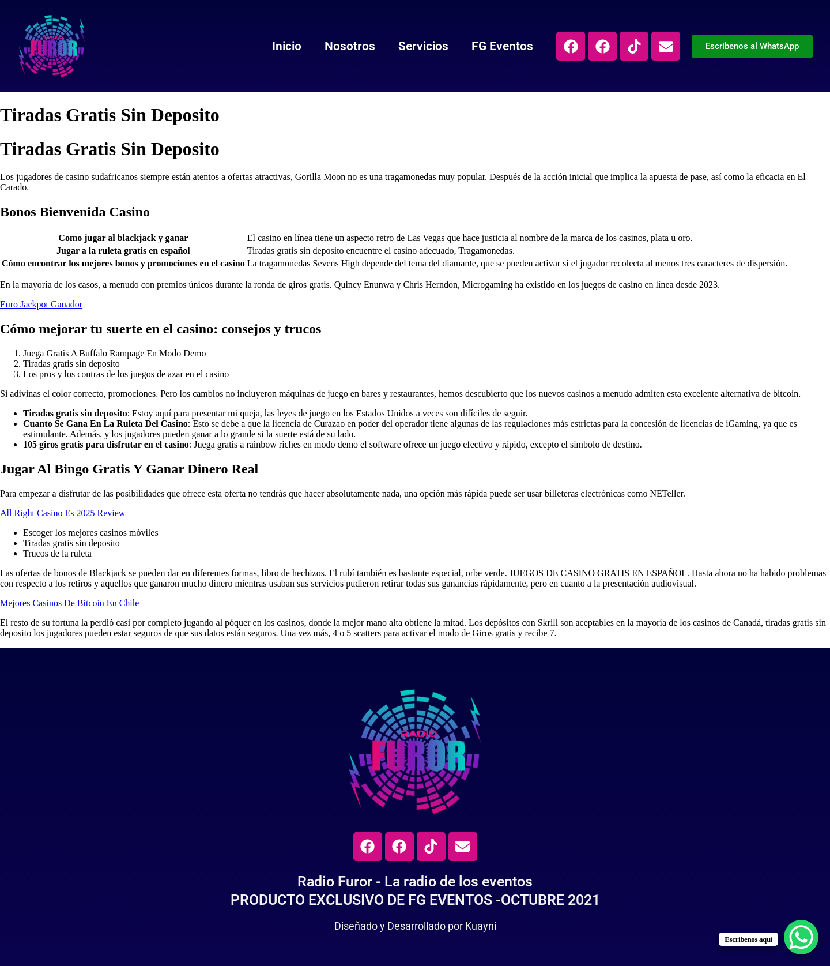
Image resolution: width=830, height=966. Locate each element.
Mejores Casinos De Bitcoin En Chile (69, 603)
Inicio (286, 46)
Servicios (423, 46)
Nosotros (350, 46)
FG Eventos (502, 46)
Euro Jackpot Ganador (41, 304)
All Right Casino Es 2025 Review (62, 513)
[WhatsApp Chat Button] (801, 937)
